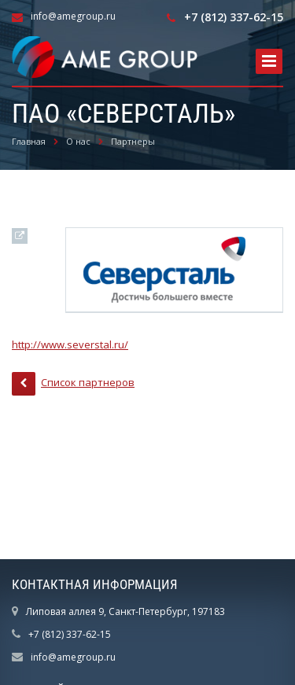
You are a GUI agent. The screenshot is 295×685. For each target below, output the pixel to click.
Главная (29, 141)
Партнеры (133, 141)
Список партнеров (73, 384)
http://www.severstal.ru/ (70, 344)
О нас (78, 141)
